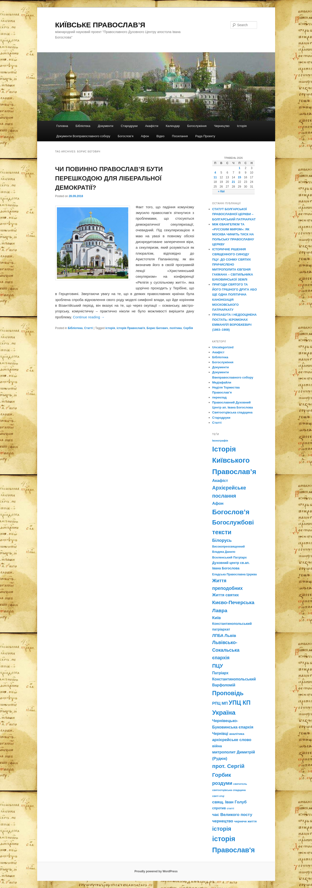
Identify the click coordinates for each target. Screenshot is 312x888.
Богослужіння (197, 126)
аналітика (236, 734)
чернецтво (222, 821)
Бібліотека (83, 126)
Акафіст (218, 352)
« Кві (221, 191)
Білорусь (222, 540)
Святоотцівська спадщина (232, 412)
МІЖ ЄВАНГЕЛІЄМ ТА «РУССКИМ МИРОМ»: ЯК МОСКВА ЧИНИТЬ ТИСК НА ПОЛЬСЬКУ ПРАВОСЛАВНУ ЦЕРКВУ (233, 234)
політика (176, 328)
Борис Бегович (157, 328)
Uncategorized (223, 347)
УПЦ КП (240, 702)
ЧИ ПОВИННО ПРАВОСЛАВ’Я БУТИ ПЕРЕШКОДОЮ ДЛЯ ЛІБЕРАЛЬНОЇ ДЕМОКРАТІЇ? (109, 178)
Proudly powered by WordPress (156, 871)
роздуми (222, 783)
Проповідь (228, 693)
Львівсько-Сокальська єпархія (226, 650)
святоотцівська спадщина (229, 790)
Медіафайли (221, 382)
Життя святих (225, 595)
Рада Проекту (205, 136)
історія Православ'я (131, 328)
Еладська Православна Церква (234, 574)
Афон (145, 136)
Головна (62, 126)
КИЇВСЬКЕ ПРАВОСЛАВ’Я (100, 25)
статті (230, 808)
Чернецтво (221, 126)
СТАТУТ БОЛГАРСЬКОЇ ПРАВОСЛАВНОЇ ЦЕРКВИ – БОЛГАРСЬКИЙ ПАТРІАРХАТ (234, 214)
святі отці (218, 796)
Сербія (188, 328)
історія (110, 328)
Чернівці (220, 734)
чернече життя (245, 821)
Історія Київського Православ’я (234, 460)
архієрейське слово (231, 740)
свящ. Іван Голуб (229, 802)
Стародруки (129, 126)
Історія (242, 126)
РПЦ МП (220, 703)
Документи (105, 126)
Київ (216, 617)
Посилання (180, 136)
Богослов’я (126, 136)
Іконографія (220, 440)
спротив (219, 808)
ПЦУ (217, 666)
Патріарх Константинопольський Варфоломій (234, 679)
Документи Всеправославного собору (83, 136)
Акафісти (151, 126)
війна (217, 746)
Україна (224, 712)
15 (239, 177)
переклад (219, 397)
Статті (88, 328)
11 (215, 177)
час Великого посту (232, 814)
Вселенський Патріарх (229, 557)
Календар (173, 126)
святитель (240, 783)
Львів (230, 635)
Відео (160, 136)
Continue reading (88, 317)
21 (233, 182)
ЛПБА (218, 635)
